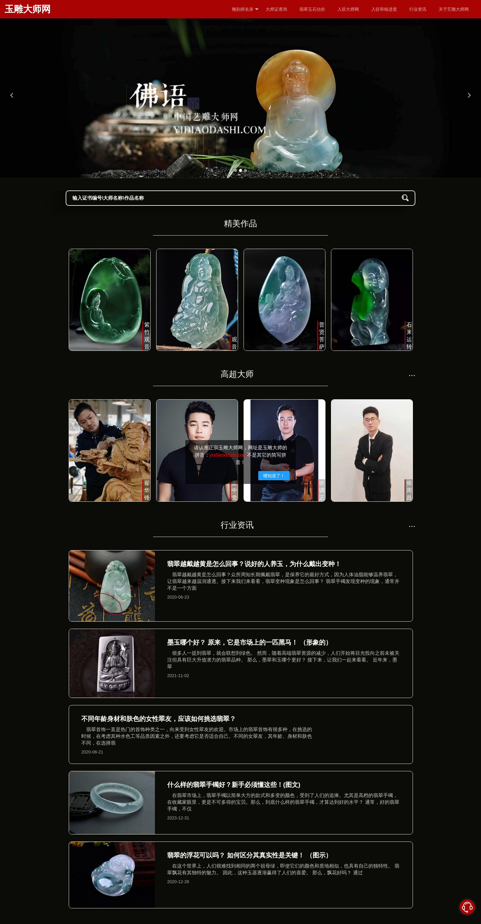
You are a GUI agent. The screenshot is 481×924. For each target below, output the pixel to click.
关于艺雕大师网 (454, 9)
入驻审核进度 (384, 9)
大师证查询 (276, 9)
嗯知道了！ (274, 475)
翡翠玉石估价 (312, 9)
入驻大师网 (348, 9)
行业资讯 (417, 9)
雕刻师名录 (245, 9)
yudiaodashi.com (228, 455)
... (411, 373)
